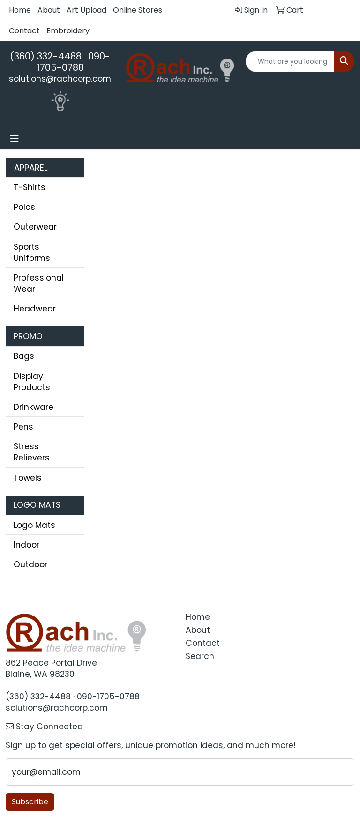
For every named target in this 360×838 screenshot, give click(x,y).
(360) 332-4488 (46, 56)
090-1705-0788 (74, 62)
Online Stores (137, 10)
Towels (28, 477)
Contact (24, 30)
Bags (24, 356)
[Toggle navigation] (14, 138)
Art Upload (86, 10)
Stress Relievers (32, 452)
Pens (23, 426)
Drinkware (33, 407)
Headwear (35, 308)
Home (20, 10)
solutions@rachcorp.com (60, 78)
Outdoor (30, 564)
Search (200, 656)
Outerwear (35, 226)
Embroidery (68, 30)
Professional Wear (39, 283)
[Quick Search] (290, 61)
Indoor (26, 544)
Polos (24, 207)
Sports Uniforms (32, 252)
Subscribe (30, 801)
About (49, 10)
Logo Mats (34, 525)
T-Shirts (29, 187)
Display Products (32, 382)
